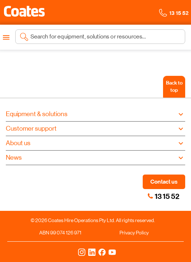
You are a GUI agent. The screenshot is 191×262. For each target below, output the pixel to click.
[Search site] (106, 36)
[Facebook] (102, 251)
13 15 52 (167, 196)
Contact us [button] (164, 181)
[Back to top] (174, 87)
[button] (24, 11)
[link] (150, 196)
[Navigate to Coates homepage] (24, 12)
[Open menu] (6, 37)
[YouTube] (112, 251)
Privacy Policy (134, 233)
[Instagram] (81, 251)
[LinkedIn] (92, 251)
